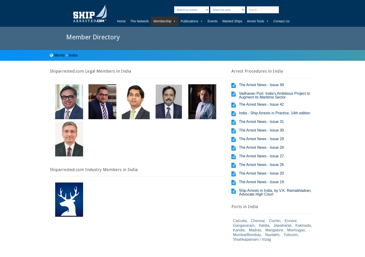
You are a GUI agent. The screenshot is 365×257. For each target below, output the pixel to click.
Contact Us (282, 21)
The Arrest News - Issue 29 (261, 139)
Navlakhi (272, 235)
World (59, 55)
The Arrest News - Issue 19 (261, 182)
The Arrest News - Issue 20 (261, 173)
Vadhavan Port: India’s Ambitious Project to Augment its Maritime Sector (274, 95)
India (73, 55)
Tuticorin (291, 235)
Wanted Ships (232, 21)
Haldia (264, 225)
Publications (192, 21)
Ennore (291, 221)
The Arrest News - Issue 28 (261, 147)
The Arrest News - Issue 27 (261, 156)
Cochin (275, 221)
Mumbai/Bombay (247, 235)
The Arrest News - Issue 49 (261, 85)
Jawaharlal (282, 225)
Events (213, 21)
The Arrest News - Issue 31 (261, 122)
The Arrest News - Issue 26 (261, 165)
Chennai (258, 221)
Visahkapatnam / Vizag (252, 239)
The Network (139, 21)
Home (121, 21)
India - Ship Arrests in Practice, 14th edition (274, 113)
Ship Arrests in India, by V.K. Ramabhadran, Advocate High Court (275, 192)
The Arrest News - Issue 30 (261, 130)
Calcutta (240, 221)
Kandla (239, 230)
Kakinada (303, 225)
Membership (164, 21)
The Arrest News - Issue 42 (261, 104)
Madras (255, 230)
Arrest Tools (258, 21)
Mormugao (296, 230)
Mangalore (274, 230)
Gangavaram (244, 225)
